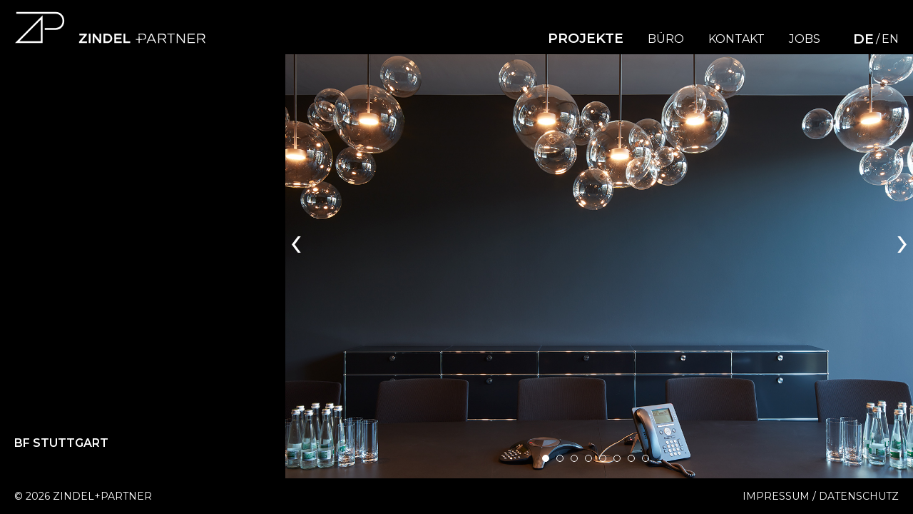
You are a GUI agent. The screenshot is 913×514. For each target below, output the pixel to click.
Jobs (804, 39)
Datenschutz (859, 496)
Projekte (585, 38)
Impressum (776, 496)
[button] (545, 458)
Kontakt (736, 39)
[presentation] (296, 240)
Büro (666, 39)
